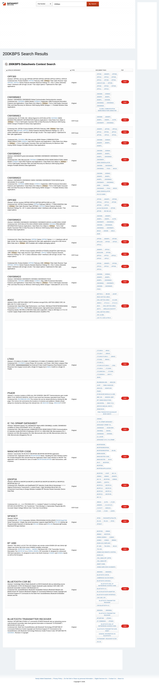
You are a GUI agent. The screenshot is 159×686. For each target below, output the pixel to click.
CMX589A (21, 101)
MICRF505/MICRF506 (44, 459)
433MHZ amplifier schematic (106, 567)
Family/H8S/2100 (108, 385)
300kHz (107, 359)
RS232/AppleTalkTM (109, 518)
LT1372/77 (100, 508)
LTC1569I (110, 371)
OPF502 (106, 86)
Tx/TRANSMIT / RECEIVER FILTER (107, 638)
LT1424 (99, 511)
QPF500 (99, 211)
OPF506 (110, 83)
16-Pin (106, 502)
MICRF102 (108, 488)
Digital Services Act (101, 678)
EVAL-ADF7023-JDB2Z (103, 300)
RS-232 (57, 522)
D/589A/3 (38, 101)
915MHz (60, 553)
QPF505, (99, 135)
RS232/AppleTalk (61, 520)
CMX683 (99, 418)
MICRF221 (100, 494)
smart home (101, 564)
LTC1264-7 (100, 353)
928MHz (114, 479)
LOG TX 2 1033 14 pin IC (104, 317)
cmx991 (108, 430)
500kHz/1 (108, 508)
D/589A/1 (38, 281)
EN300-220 (100, 555)
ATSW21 (109, 618)
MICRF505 (106, 462)
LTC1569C (108, 368)
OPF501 (113, 80)
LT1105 (113, 502)
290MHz (99, 476)
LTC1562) (99, 359)
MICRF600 (107, 479)
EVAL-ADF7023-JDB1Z (109, 306)
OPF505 (113, 86)
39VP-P (109, 374)
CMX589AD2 (110, 102)
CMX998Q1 (100, 430)
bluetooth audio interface (106, 594)
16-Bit (99, 385)
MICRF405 (108, 494)
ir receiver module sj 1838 (106, 394)
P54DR (99, 391)
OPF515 (99, 80)
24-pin (114, 119)
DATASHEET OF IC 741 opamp (106, 439)
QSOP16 (106, 482)
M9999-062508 (101, 453)
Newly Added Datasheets (43, 678)
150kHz (113, 356)
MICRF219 (108, 485)
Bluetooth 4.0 (101, 588)
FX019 (108, 168)
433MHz (106, 540)
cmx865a (109, 433)
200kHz (108, 353)
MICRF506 (100, 465)
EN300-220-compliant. (104, 543)
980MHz (106, 476)
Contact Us (112, 678)
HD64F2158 (108, 388)
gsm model (100, 403)
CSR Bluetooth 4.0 (103, 605)
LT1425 (106, 511)
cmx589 (105, 231)
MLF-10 (114, 473)
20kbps (99, 482)
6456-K (113, 231)
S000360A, (11, 633)
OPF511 (99, 89)
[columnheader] (37, 70)
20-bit (107, 473)
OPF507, (115, 241)
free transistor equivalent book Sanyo (107, 413)
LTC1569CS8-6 (101, 371)
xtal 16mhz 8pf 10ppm (104, 558)
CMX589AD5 (100, 105)
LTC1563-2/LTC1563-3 (103, 365)
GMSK (98, 185)
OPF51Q (42, 206)
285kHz (99, 502)
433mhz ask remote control (106, 552)
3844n (98, 377)
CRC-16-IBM (100, 314)
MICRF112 (108, 491)
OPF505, (113, 77)
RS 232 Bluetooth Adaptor (106, 591)
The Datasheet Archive (10, 3)
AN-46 (110, 459)
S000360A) (109, 610)
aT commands (101, 621)
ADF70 (99, 309)
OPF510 (16, 82)
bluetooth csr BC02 (104, 580)
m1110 (115, 546)
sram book (100, 409)
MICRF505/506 (35, 455)
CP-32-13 (106, 303)
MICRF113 (100, 488)
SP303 (20, 520)
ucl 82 (99, 641)
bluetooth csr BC (103, 574)
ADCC (98, 306)
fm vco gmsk (101, 194)
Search (92, 4)
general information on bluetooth (107, 634)
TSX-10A (99, 549)
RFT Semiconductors (104, 400)
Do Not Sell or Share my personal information (78, 678)
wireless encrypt (109, 309)
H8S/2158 (45, 403)
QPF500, (20, 130)
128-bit (114, 294)
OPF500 (31, 81)
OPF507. (99, 258)
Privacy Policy (57, 678)
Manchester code (103, 456)
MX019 (115, 168)
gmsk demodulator (103, 162)
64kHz (49, 367)
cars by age (101, 83)
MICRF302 (100, 473)
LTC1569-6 (21, 363)
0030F (98, 233)
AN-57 (98, 462)
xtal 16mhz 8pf (102, 561)
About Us (121, 678)
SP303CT (99, 524)
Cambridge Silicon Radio (105, 577)
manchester (101, 459)
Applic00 (100, 241)
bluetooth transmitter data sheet (107, 630)
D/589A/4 (25, 141)
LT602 (113, 365)
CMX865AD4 (100, 427)
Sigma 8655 (110, 427)
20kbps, (107, 96)
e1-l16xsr (100, 436)
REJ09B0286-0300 (24, 399)
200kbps (106, 74)
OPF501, (114, 135)
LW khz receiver (102, 208)
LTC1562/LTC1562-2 (102, 356)
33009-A (99, 303)
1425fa (112, 511)
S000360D (100, 572)
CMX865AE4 (100, 433)
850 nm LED (107, 211)
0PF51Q (25, 130)
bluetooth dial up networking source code (107, 584)
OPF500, (10, 82)
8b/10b (108, 294)
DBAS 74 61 (110, 403)
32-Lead (114, 300)
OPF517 (106, 258)
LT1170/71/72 (108, 505)
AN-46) (114, 450)
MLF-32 (99, 479)
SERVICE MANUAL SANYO (104, 406)
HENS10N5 (100, 252)
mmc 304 (99, 397)
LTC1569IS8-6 (101, 374)
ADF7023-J (20, 308)
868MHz (114, 540)
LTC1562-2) (100, 362)
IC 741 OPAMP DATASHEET (105, 421)
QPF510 (99, 132)
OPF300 (106, 80)
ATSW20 (111, 621)
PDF (125, 82)
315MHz (52, 553)
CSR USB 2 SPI (101, 597)
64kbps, (99, 99)
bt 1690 (99, 546)
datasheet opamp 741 (104, 424)
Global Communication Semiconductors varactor (107, 109)
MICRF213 (100, 485)
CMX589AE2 (100, 102)
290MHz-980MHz (33, 551)
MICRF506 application (104, 468)
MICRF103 (100, 491)
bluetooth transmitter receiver (107, 601)
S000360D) (108, 572)
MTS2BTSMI (100, 618)
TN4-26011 (107, 546)
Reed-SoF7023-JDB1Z (103, 297)
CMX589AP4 (100, 122)
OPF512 (99, 244)
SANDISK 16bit (109, 397)
